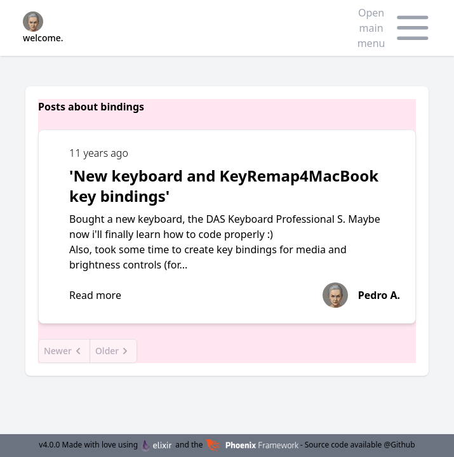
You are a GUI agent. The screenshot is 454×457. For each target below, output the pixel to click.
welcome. (43, 27)
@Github (399, 444)
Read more (95, 295)
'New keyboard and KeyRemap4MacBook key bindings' (223, 185)
